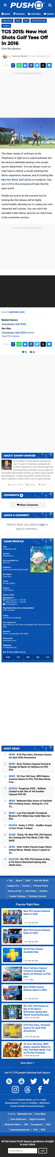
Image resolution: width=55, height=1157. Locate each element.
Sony (18, 21)
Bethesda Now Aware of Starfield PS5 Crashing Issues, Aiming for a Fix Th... (30, 803)
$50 (27, 657)
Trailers (6, 26)
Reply (42, 485)
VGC (48, 1124)
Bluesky (30, 485)
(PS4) (14, 324)
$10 (47, 657)
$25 (37, 657)
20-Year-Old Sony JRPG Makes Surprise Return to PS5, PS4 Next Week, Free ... (30, 779)
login (42, 524)
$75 (18, 657)
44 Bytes (33, 1103)
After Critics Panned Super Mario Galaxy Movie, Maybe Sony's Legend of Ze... (30, 850)
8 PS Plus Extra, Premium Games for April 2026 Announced (30, 756)
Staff (28, 880)
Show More (27, 1063)
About (19, 880)
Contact (26, 885)
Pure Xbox (40, 1114)
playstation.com (9, 640)
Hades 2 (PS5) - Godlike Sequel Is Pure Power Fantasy (30, 827)
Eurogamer (37, 1124)
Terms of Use (15, 891)
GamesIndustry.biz (20, 1129)
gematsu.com (17, 312)
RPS (43, 1129)
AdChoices (44, 1103)
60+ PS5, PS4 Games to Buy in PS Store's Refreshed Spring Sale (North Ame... (29, 862)
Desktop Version (37, 896)
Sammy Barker (19, 56)
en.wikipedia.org (9, 647)
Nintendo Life (24, 1114)
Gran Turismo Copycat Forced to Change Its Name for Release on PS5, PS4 (30, 767)
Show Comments (27, 505)
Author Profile (15, 485)
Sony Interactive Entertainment (15, 569)
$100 (8, 657)
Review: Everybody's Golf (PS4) (15, 634)
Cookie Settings (17, 896)
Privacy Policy (40, 885)
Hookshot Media (24, 1100)
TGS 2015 (7, 21)
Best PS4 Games (11, 336)
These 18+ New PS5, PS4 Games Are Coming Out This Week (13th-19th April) (30, 837)
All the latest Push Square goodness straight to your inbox (27, 1143)
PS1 (8, 563)
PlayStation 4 (8, 556)
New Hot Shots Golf (12, 179)
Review (18, 332)
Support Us (13, 885)
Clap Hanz (7, 576)
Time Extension (18, 1119)
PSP (4, 563)
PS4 (26, 21)
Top (9, 880)
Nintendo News (13, 1124)
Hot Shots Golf (38, 21)
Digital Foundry (37, 1119)
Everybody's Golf (9, 549)
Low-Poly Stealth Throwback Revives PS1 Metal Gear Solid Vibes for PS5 (29, 816)
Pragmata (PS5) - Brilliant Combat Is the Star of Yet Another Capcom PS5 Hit (27, 791)
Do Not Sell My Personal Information (27, 1106)
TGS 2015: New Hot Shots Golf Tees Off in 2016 (24, 37)
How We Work (41, 880)
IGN (26, 1124)
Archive (43, 891)
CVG (35, 1129)
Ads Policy (30, 891)
